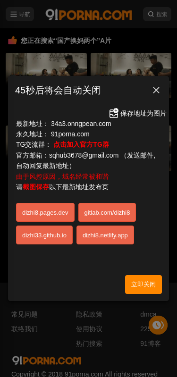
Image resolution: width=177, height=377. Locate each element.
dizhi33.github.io (44, 228)
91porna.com (70, 128)
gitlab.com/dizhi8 (107, 205)
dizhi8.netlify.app (105, 228)
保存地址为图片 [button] (137, 107)
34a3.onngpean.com (81, 117)
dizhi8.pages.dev (45, 205)
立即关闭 (143, 277)
